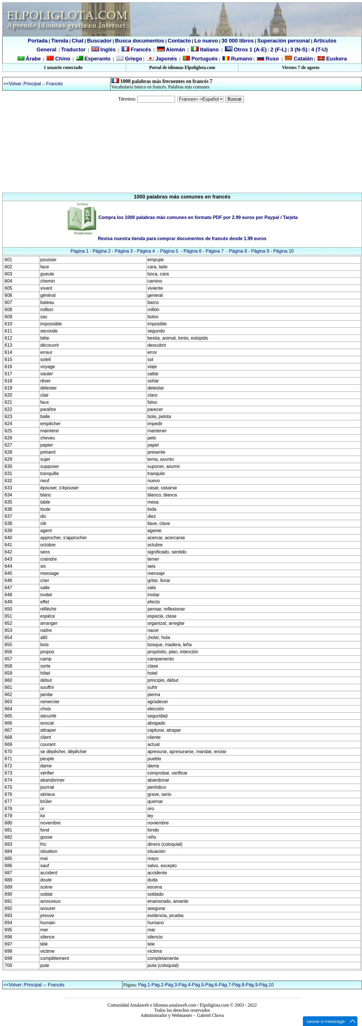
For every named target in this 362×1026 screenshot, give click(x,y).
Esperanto (97, 59)
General (46, 49)
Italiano (205, 49)
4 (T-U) (319, 49)
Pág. (250, 984)
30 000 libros (238, 41)
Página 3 (124, 251)
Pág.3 (171, 984)
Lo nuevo (206, 41)
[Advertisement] (181, 148)
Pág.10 (266, 984)
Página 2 (101, 251)
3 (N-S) (298, 49)
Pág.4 (184, 984)
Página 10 (283, 251)
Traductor (73, 49)
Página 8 (238, 251)
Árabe (33, 59)
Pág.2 (158, 984)
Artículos (325, 41)
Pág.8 (238, 984)
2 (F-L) (278, 49)
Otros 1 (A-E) (246, 49)
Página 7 (215, 251)
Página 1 (80, 251)
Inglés (108, 49)
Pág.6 (211, 984)
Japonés (165, 59)
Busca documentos (139, 41)
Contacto (179, 41)
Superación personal (283, 41)
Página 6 (193, 251)
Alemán (175, 49)
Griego (132, 59)
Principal (32, 83)
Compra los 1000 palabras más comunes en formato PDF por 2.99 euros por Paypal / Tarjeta (198, 217)
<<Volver (12, 83)
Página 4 (146, 251)
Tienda (59, 41)
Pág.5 (198, 984)
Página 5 (169, 251)
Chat (77, 41)
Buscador (99, 41)
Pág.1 (144, 984)
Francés (136, 49)
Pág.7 (225, 984)
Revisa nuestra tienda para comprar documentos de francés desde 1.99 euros (182, 238)
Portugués (204, 59)
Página (259, 251)
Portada (37, 41)
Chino (62, 59)
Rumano (241, 59)
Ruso (271, 59)
